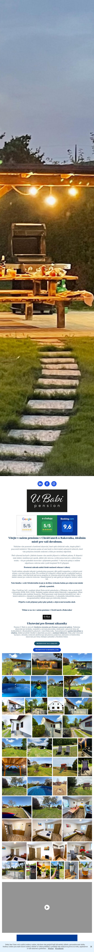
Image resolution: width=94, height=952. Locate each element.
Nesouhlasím (59, 948)
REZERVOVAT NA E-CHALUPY (47, 643)
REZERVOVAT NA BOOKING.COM (47, 650)
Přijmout (51, 948)
